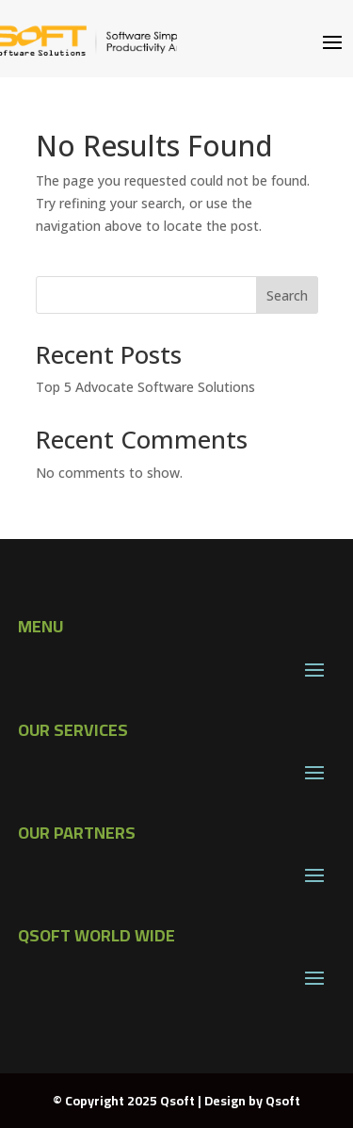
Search (287, 295)
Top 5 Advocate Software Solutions (145, 387)
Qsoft (282, 1100)
